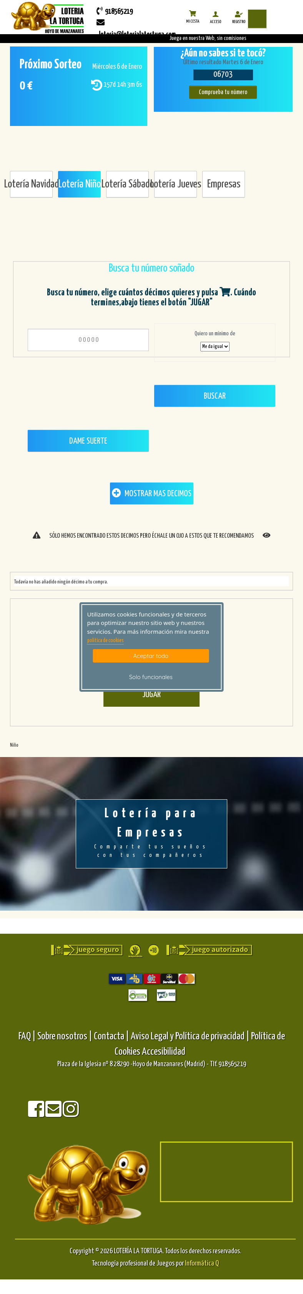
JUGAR (151, 694)
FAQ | (27, 1036)
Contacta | (111, 1036)
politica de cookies (105, 640)
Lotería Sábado (127, 184)
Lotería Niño (79, 184)
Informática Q (202, 1263)
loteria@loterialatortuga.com (136, 28)
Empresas (223, 184)
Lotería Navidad (31, 184)
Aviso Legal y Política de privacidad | (191, 1036)
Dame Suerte (88, 441)
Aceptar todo (150, 655)
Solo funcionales (151, 677)
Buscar (215, 396)
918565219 (115, 11)
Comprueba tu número (223, 92)
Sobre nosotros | (64, 1036)
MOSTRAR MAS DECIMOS (151, 493)
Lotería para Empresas (151, 833)
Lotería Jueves (175, 184)
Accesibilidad (163, 1052)
